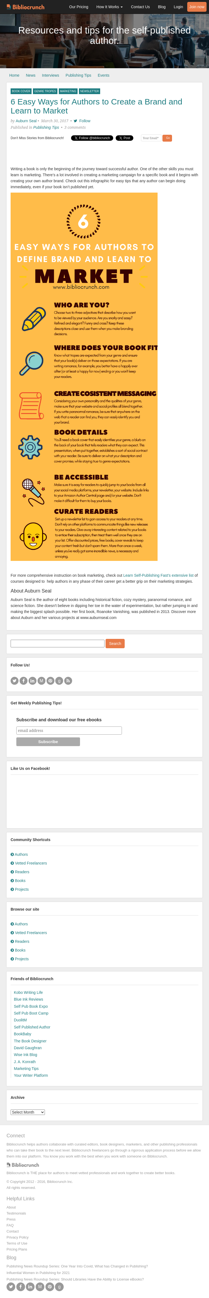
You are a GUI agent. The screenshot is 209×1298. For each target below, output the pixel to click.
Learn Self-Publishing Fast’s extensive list (158, 575)
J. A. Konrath (25, 1062)
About (11, 1207)
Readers (20, 872)
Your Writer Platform (31, 1075)
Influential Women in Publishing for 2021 (38, 1273)
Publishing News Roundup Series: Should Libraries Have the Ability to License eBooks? (75, 1279)
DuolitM (20, 1020)
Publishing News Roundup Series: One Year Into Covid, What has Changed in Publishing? (77, 1266)
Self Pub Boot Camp (31, 1013)
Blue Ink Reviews (28, 999)
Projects (20, 889)
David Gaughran (28, 1048)
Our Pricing (78, 7)
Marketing (68, 91)
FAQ (10, 1225)
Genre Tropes (45, 91)
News (30, 75)
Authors (19, 854)
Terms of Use (17, 1243)
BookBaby (22, 1034)
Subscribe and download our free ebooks (59, 719)
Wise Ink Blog (25, 1054)
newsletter (89, 91)
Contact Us (140, 7)
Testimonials (16, 1213)
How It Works (109, 7)
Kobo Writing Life (28, 992)
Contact (13, 1231)
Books (18, 880)
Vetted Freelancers (29, 863)
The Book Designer (30, 1041)
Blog (161, 7)
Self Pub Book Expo (31, 1006)
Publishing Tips (78, 75)
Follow (82, 121)
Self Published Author (32, 1027)
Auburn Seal (26, 121)
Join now (196, 7)
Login (178, 7)
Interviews (50, 75)
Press (11, 1219)
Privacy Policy (18, 1237)
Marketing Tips (26, 1068)
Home (14, 75)
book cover (21, 91)
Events (103, 75)
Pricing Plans (17, 1249)
